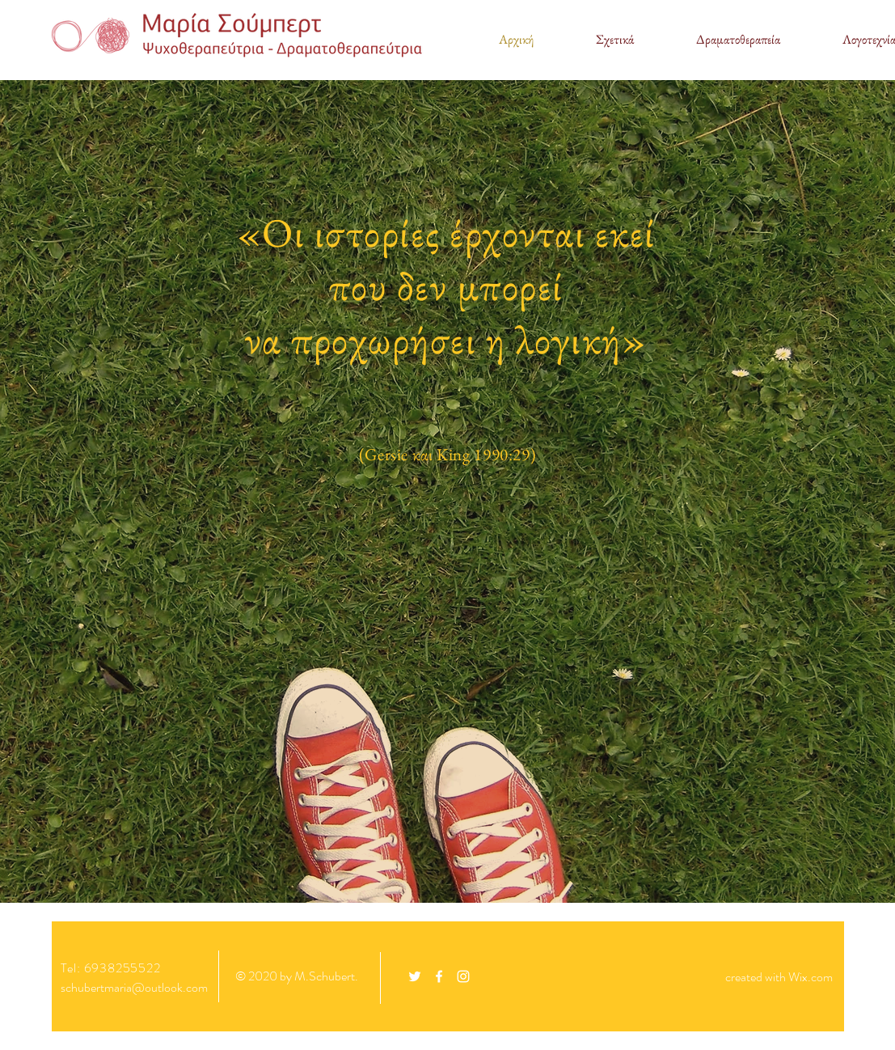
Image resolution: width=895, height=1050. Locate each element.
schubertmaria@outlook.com (134, 987)
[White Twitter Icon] (415, 976)
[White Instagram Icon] (463, 976)
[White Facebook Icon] (439, 976)
